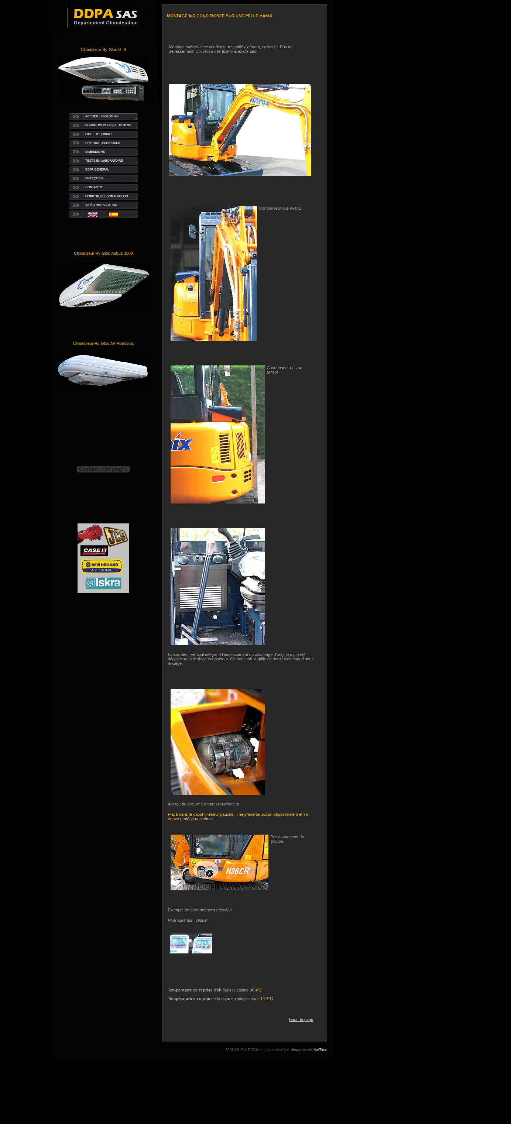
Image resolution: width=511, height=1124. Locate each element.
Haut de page (301, 1019)
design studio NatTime (309, 1050)
